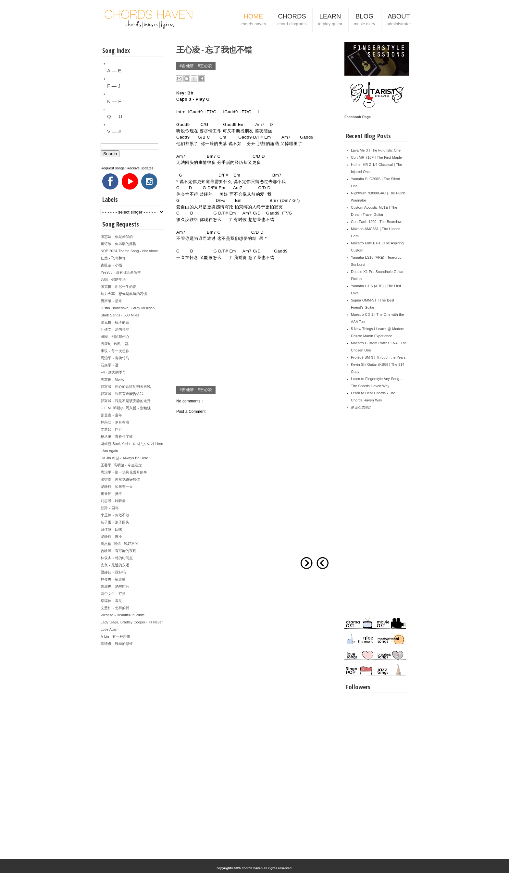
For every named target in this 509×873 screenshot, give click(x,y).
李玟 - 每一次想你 (115, 351)
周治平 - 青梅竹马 (115, 358)
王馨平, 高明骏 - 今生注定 (121, 465)
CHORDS (291, 20)
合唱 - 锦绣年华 (113, 279)
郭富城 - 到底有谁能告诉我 (122, 394)
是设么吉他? (361, 407)
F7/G (211, 111)
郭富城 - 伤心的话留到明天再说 (126, 386)
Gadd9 (196, 111)
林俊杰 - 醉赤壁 (113, 579)
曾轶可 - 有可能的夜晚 (118, 551)
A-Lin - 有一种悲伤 (115, 636)
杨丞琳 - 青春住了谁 (117, 436)
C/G (204, 124)
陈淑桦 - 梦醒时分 (115, 586)
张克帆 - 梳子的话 (115, 322)
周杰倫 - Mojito (112, 379)
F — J (113, 86)
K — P (114, 101)
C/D (256, 156)
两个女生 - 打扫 (113, 594)
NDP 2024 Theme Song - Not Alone (129, 251)
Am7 (259, 124)
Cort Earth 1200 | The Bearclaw (376, 222)
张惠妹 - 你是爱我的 (117, 237)
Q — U (114, 116)
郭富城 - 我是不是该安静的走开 (126, 401)
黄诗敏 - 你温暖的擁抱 (118, 244)
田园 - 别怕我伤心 (115, 336)
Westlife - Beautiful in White (123, 615)
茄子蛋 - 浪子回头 (115, 522)
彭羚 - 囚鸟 (109, 508)
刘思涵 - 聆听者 (113, 501)
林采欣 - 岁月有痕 (115, 422)
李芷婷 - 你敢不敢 (115, 515)
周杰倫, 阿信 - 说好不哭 (119, 544)
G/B (201, 137)
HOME (253, 20)
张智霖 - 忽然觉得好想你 (120, 479)
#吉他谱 (187, 66)
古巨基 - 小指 (111, 265)
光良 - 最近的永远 (115, 565)
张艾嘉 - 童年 (111, 415)
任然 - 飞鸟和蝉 (113, 258)
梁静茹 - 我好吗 (113, 572)
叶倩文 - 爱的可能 (115, 329)
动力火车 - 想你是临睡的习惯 (124, 294)
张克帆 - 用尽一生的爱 (118, 287)
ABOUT (399, 20)
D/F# (258, 137)
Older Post (306, 563)
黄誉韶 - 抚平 (111, 494)
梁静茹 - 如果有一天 (117, 486)
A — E (114, 70)
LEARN (330, 20)
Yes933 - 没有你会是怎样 (121, 272)
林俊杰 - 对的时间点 (117, 558)
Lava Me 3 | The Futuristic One (376, 150)
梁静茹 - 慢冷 (111, 536)
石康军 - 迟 (109, 365)
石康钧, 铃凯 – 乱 (115, 344)
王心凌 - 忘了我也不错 (214, 49)
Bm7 (211, 156)
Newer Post (323, 563)
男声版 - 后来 (111, 301)
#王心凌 (205, 66)
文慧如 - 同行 (111, 429)
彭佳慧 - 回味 (111, 529)
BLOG (364, 20)
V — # (114, 131)
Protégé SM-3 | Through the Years (378, 357)
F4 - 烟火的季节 (113, 372)
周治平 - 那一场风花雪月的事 (124, 472)
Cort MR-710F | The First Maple (376, 157)
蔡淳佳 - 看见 (111, 601)
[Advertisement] (132, 744)
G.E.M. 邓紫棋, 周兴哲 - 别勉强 (126, 408)
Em (267, 137)
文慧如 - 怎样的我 (115, 608)
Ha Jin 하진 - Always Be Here (124, 458)
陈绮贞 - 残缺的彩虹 (117, 644)
